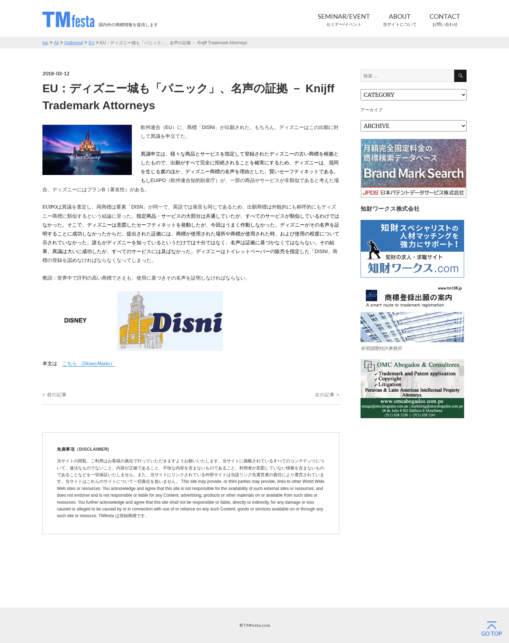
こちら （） (88, 363)
